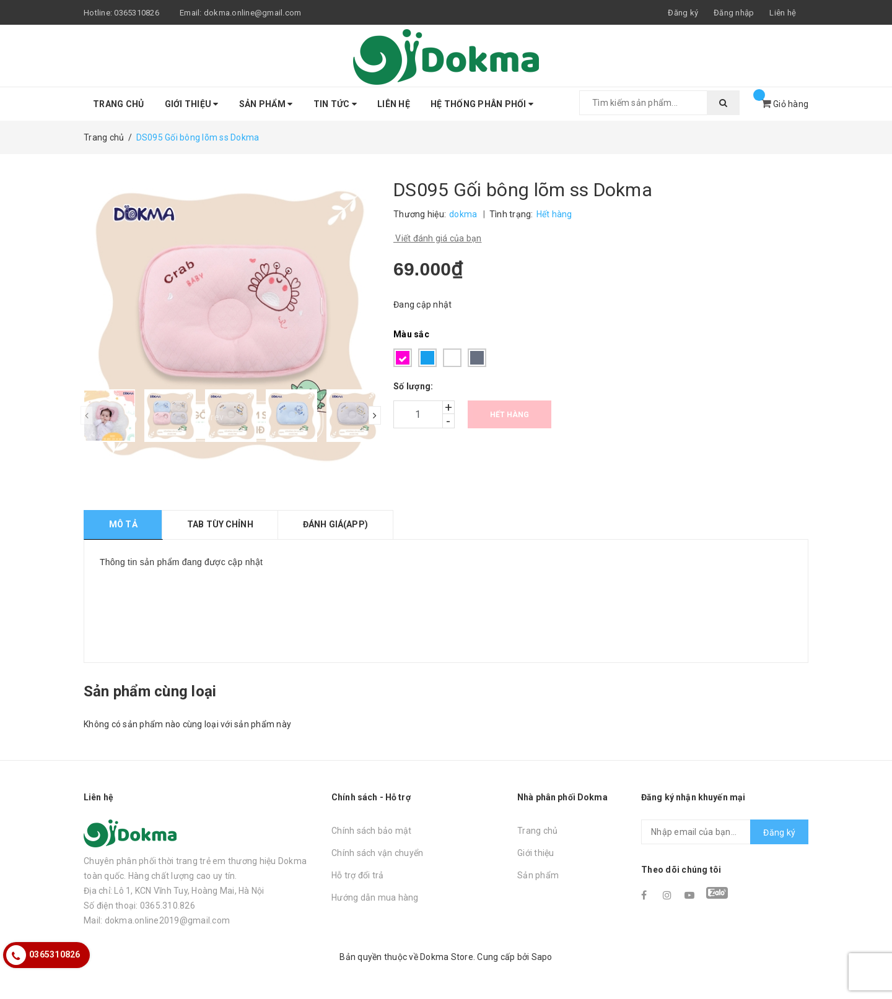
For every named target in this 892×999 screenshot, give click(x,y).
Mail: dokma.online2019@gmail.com (157, 920)
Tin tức (335, 104)
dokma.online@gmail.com (253, 12)
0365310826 (136, 12)
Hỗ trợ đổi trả (357, 875)
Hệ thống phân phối (482, 104)
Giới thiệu (192, 104)
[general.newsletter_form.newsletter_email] (724, 832)
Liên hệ (782, 12)
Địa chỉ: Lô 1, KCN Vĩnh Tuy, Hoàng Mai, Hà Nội (174, 891)
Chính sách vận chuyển (377, 853)
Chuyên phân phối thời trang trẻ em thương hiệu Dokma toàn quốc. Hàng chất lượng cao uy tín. (195, 868)
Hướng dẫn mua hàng (375, 897)
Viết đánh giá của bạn (437, 238)
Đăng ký (779, 832)
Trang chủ (118, 104)
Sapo (542, 957)
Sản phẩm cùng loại (150, 691)
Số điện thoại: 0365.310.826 (139, 905)
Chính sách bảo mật (371, 831)
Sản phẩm (266, 104)
